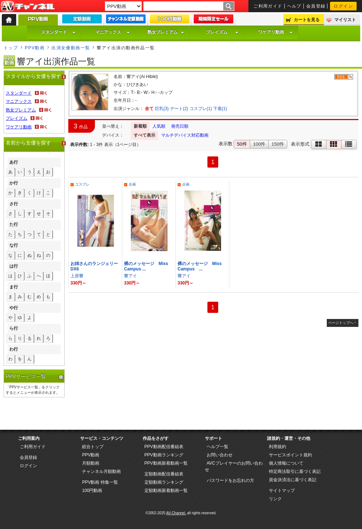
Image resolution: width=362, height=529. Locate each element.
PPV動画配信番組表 (164, 446)
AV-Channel (28, 6)
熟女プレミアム (165, 32)
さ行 (13, 203)
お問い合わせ (220, 454)
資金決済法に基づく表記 (292, 479)
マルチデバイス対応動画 (185, 135)
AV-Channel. (176, 513)
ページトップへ (340, 323)
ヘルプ (294, 6)
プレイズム (222, 32)
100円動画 (92, 490)
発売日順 (179, 126)
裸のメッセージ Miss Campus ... (202, 266)
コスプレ (82, 184)
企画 (132, 184)
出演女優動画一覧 (70, 47)
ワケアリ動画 (275, 32)
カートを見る (307, 19)
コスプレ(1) (200, 108)
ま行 (13, 286)
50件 (242, 144)
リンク (275, 498)
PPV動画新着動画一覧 (166, 463)
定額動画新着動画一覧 (166, 490)
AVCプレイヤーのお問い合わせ (234, 466)
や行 (13, 307)
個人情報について (286, 463)
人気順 (158, 126)
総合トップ (93, 446)
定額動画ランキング (164, 482)
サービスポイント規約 (290, 454)
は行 (13, 266)
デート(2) (179, 108)
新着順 (140, 126)
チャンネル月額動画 (101, 471)
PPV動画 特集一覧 (100, 482)
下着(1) (220, 108)
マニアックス (112, 32)
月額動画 (90, 463)
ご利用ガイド (268, 6)
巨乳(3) (162, 108)
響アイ (130, 275)
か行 (13, 183)
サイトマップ (282, 490)
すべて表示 (144, 135)
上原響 (76, 275)
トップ (11, 47)
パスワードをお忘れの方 (230, 480)
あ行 (13, 162)
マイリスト (345, 19)
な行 (13, 245)
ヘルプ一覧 (217, 446)
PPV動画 (35, 47)
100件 (259, 144)
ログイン (343, 6)
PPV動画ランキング (164, 454)
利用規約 (277, 446)
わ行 (13, 349)
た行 (13, 224)
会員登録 (316, 6)
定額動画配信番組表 (164, 473)
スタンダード (58, 32)
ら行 (13, 328)
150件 (277, 144)
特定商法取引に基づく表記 (295, 471)
